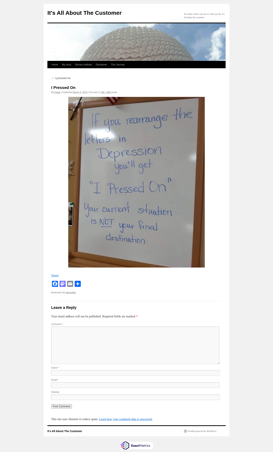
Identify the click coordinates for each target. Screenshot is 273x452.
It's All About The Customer (84, 13)
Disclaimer (101, 64)
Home (55, 64)
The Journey (118, 64)
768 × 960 (105, 92)
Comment (57, 324)
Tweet (55, 275)
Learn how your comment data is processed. (125, 419)
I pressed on (61, 78)
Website (55, 392)
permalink (71, 292)
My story (66, 64)
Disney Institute (83, 64)
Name (55, 367)
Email (54, 380)
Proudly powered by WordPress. (202, 431)
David (57, 92)
